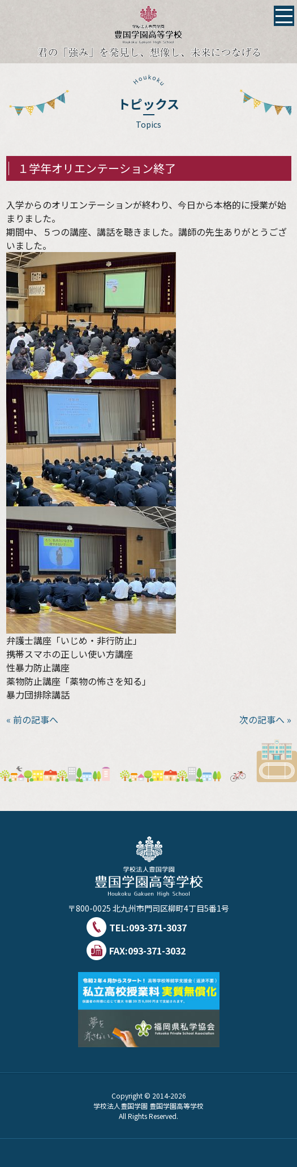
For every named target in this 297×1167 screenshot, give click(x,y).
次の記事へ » (265, 719)
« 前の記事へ (32, 719)
